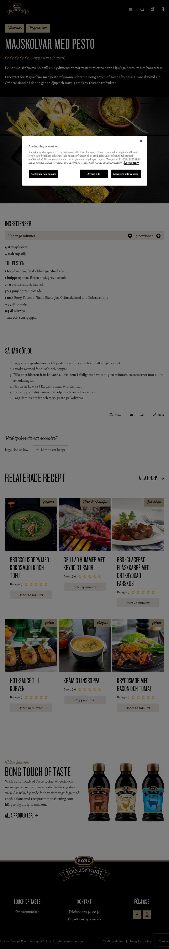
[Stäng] (141, 140)
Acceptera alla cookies (125, 173)
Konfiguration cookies (43, 173)
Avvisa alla (93, 173)
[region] (84, 161)
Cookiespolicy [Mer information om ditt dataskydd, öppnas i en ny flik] (132, 162)
